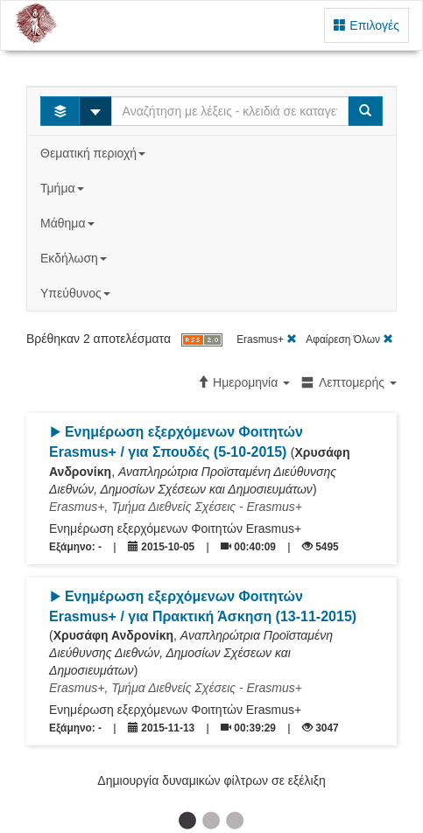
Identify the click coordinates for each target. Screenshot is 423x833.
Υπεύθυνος (77, 293)
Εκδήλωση (75, 258)
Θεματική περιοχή (94, 153)
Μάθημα (68, 223)
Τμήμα (63, 188)
